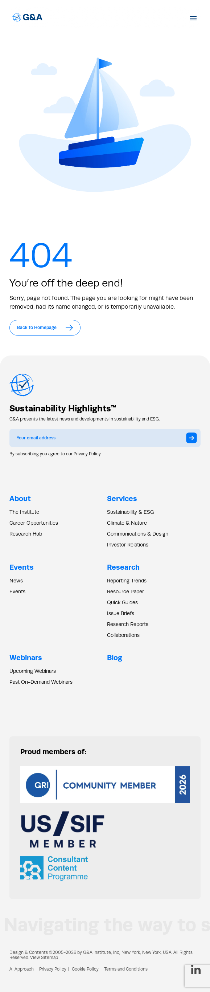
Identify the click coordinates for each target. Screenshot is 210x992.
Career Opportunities (33, 523)
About (20, 498)
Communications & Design (137, 534)
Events (21, 567)
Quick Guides (122, 602)
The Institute (24, 512)
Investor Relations (127, 545)
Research (123, 567)
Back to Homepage (45, 328)
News (16, 581)
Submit (193, 440)
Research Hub (25, 534)
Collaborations (123, 635)
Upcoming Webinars (32, 671)
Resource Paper (125, 591)
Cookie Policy (85, 969)
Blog (114, 657)
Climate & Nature (127, 523)
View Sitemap (44, 957)
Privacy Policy (87, 453)
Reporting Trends (127, 581)
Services (122, 498)
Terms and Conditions (126, 969)
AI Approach (21, 969)
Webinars (25, 657)
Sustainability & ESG (130, 512)
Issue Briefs (120, 613)
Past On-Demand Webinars (41, 682)
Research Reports (127, 624)
